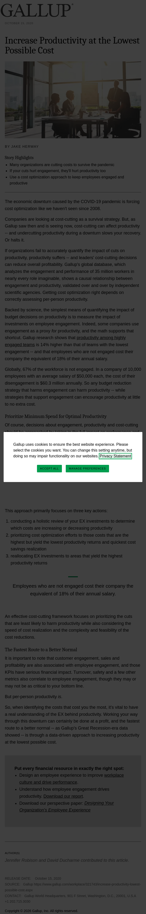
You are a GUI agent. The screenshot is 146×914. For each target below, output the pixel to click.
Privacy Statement (115, 456)
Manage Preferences (87, 468)
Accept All (49, 468)
